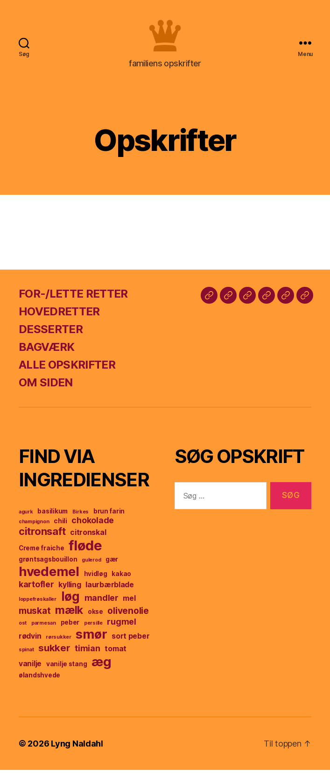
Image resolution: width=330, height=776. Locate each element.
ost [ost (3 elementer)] (23, 629)
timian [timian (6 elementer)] (87, 654)
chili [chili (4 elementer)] (60, 527)
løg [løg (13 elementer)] (70, 602)
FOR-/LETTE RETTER (73, 299)
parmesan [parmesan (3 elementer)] (43, 629)
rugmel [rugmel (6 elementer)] (121, 628)
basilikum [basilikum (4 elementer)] (52, 517)
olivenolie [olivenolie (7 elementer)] (127, 616)
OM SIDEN (46, 388)
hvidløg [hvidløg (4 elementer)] (95, 580)
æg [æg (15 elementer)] (101, 668)
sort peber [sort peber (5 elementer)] (130, 642)
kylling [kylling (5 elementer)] (69, 590)
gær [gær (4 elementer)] (111, 565)
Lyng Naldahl (77, 750)
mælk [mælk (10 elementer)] (69, 616)
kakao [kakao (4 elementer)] (121, 580)
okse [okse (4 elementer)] (95, 617)
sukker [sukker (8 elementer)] (54, 654)
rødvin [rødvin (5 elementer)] (30, 642)
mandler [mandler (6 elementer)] (101, 604)
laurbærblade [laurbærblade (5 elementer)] (109, 590)
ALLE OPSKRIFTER (67, 370)
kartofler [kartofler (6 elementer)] (36, 590)
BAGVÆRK (46, 353)
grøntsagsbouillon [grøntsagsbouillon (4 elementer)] (48, 565)
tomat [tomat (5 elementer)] (115, 654)
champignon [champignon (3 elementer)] (34, 528)
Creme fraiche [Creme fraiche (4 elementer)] (41, 554)
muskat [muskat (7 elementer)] (34, 616)
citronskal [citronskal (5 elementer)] (88, 538)
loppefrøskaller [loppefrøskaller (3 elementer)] (37, 605)
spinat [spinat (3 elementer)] (26, 656)
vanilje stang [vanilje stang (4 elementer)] (66, 670)
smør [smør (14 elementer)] (91, 640)
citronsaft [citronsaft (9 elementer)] (42, 537)
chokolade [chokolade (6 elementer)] (92, 526)
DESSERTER (51, 335)
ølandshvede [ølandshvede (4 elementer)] (39, 681)
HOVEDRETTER (59, 317)
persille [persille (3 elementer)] (93, 629)
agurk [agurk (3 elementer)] (26, 518)
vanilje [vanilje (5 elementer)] (30, 669)
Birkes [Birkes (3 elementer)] (80, 518)
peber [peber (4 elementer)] (70, 628)
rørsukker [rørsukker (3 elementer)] (58, 643)
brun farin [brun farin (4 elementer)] (109, 517)
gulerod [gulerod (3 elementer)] (91, 566)
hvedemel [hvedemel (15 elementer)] (49, 577)
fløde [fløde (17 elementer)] (85, 551)
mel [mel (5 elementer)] (129, 604)
